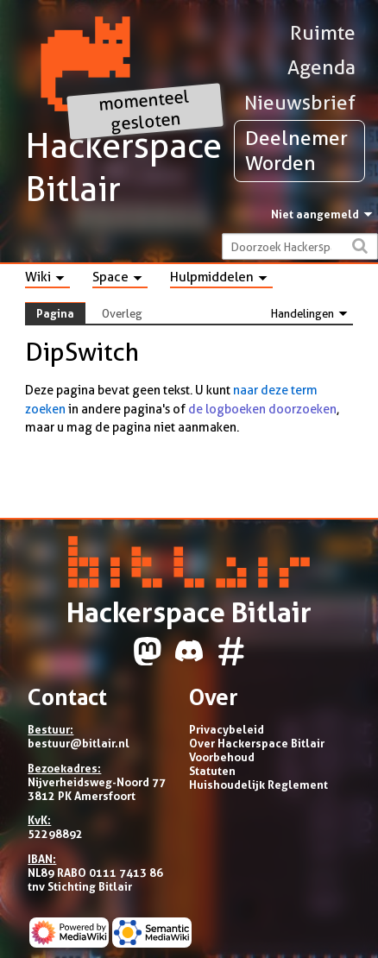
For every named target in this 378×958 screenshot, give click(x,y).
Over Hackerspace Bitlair (256, 743)
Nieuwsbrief (300, 103)
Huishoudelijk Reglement (258, 784)
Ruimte (323, 33)
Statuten (212, 771)
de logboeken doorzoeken (262, 409)
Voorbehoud (222, 757)
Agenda (321, 67)
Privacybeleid (226, 729)
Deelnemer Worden (296, 150)
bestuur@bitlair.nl (78, 743)
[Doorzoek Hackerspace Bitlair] (300, 246)
